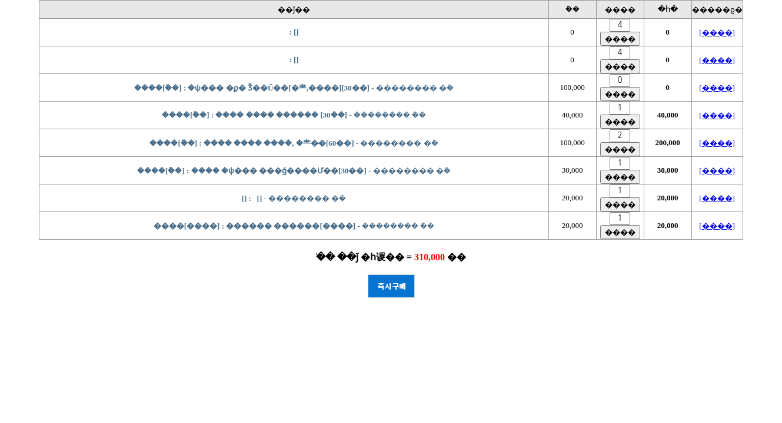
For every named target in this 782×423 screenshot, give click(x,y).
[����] (717, 32)
